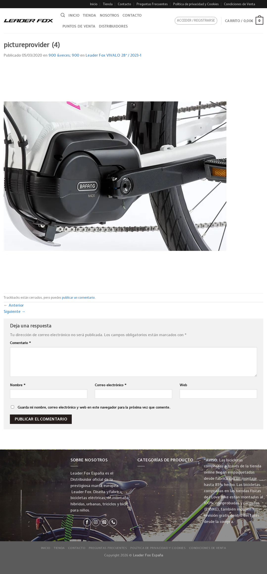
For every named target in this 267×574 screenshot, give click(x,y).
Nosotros (109, 15)
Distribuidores (113, 26)
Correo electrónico (110, 385)
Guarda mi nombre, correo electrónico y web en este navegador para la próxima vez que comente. (94, 407)
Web (183, 385)
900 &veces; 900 (64, 55)
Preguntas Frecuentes (152, 4)
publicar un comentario (78, 297)
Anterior (14, 305)
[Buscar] (63, 15)
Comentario (20, 343)
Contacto (124, 4)
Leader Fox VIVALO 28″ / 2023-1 (114, 55)
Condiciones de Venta (239, 4)
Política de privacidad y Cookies (196, 4)
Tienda (108, 4)
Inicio (93, 4)
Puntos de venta (78, 26)
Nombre (17, 385)
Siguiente (14, 311)
